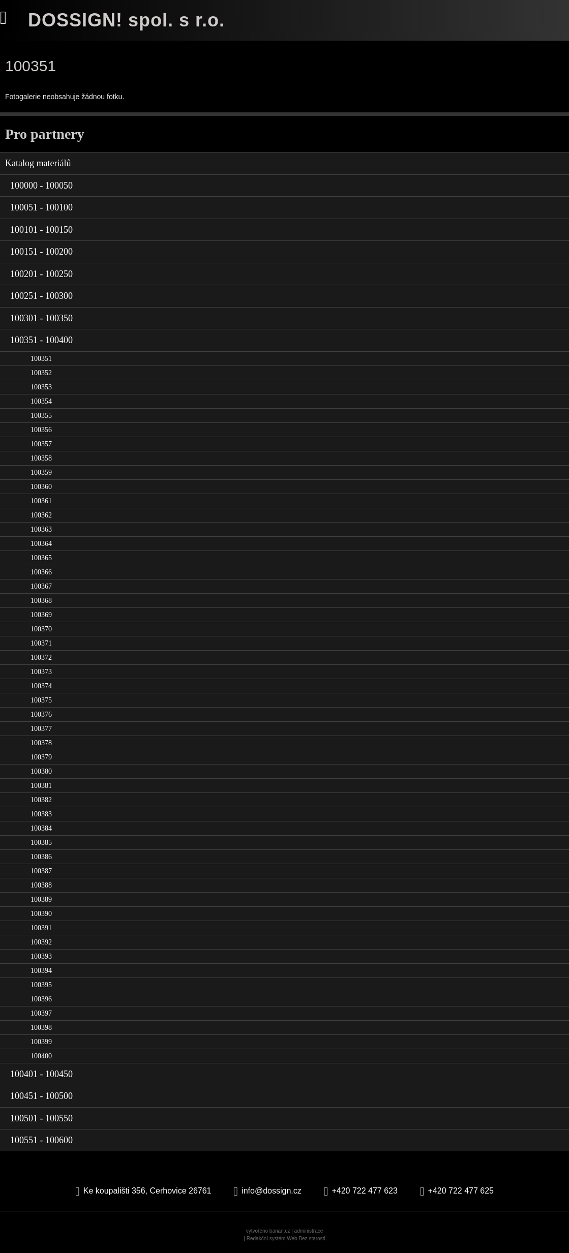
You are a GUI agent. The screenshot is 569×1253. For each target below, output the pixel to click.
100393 (41, 956)
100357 (41, 444)
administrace (308, 1231)
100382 (41, 800)
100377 (41, 728)
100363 (41, 529)
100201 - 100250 (41, 274)
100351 (41, 358)
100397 (41, 1013)
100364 (41, 543)
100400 (41, 1056)
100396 (41, 999)
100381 (41, 785)
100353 (41, 387)
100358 (41, 458)
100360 (41, 487)
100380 (41, 771)
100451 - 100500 (41, 1096)
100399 (41, 1042)
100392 (41, 942)
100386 (41, 857)
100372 (41, 657)
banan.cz (279, 1231)
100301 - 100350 (41, 318)
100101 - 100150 (41, 230)
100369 (41, 615)
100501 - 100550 (41, 1118)
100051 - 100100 (41, 207)
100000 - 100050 (41, 185)
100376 (41, 714)
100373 (41, 672)
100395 (41, 985)
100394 (41, 970)
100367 (41, 586)
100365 (41, 558)
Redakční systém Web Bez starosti (286, 1238)
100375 (41, 700)
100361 (41, 501)
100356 (41, 430)
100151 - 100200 (41, 252)
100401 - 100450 (41, 1074)
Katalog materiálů (38, 163)
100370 (41, 629)
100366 (41, 572)
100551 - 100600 (41, 1140)
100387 (41, 871)
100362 (41, 515)
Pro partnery (44, 134)
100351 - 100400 (41, 340)
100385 (41, 842)
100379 (41, 757)
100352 (41, 373)
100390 (41, 914)
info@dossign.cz (272, 1190)
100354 (41, 401)
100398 (41, 1027)
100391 (41, 928)
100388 (41, 885)
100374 (41, 686)
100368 (41, 600)
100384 (41, 828)
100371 (41, 643)
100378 (41, 743)
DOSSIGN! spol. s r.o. (126, 20)
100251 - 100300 (41, 296)
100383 (41, 814)
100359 (41, 472)
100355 (41, 415)
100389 (41, 899)
